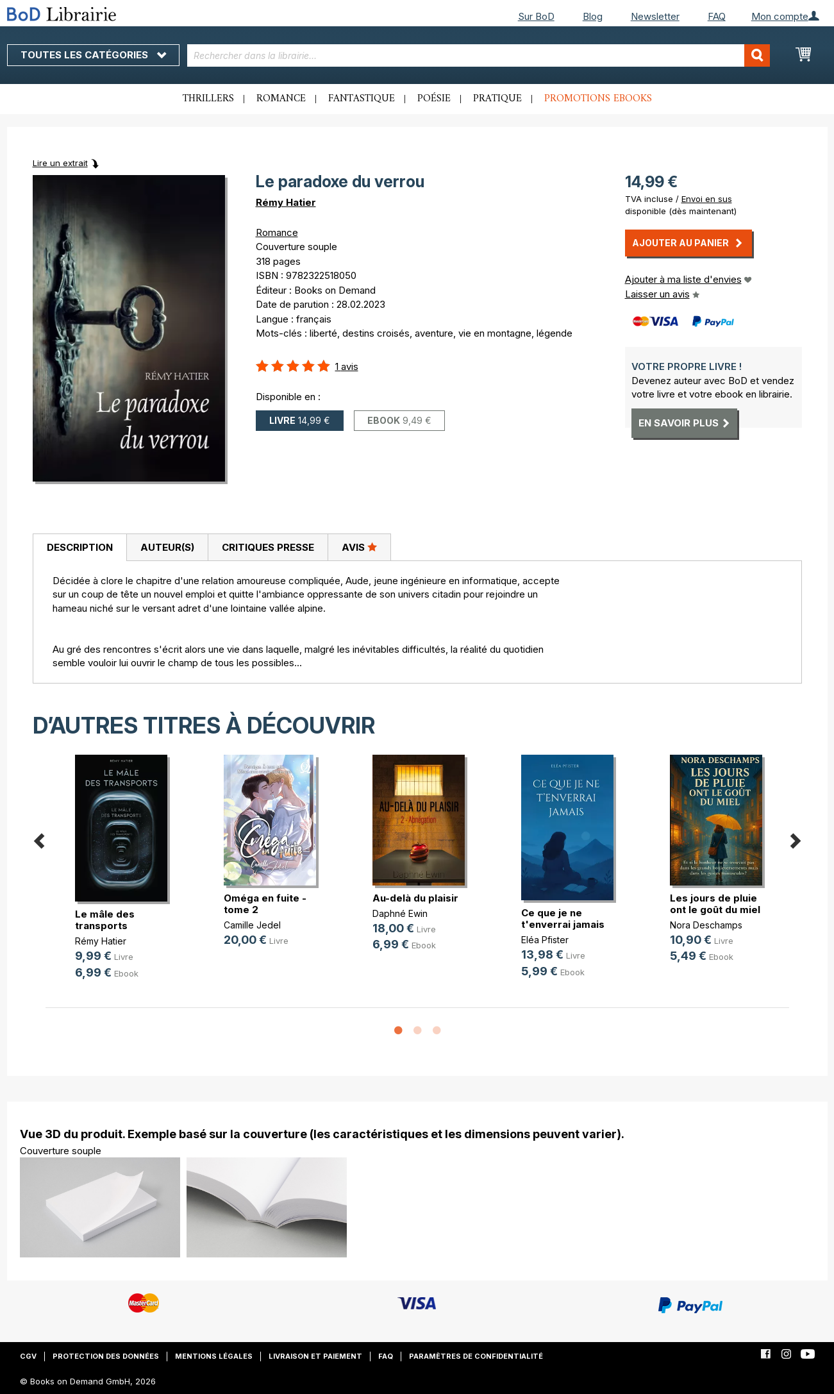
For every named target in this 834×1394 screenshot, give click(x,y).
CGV (28, 1356)
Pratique (497, 99)
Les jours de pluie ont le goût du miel (715, 904)
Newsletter (655, 16)
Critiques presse (268, 547)
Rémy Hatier (286, 202)
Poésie (434, 99)
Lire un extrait (60, 163)
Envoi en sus (706, 199)
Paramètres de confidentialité (476, 1356)
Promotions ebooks (598, 99)
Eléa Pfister (545, 939)
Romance (281, 99)
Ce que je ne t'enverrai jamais (563, 918)
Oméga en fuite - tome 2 (265, 904)
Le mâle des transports (105, 920)
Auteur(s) (167, 547)
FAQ (717, 16)
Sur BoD (536, 16)
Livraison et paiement (315, 1356)
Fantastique (361, 99)
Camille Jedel (252, 925)
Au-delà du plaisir (415, 898)
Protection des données (106, 1356)
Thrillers (208, 99)
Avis (359, 547)
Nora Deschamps (706, 925)
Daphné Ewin (400, 913)
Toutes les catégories (93, 55)
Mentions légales (214, 1356)
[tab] (79, 547)
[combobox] (478, 55)
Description (80, 547)
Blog (593, 16)
